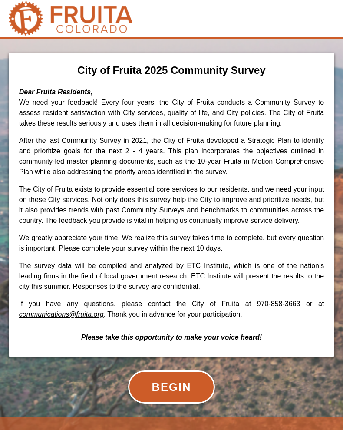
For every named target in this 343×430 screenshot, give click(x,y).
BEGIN (171, 387)
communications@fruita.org (61, 314)
